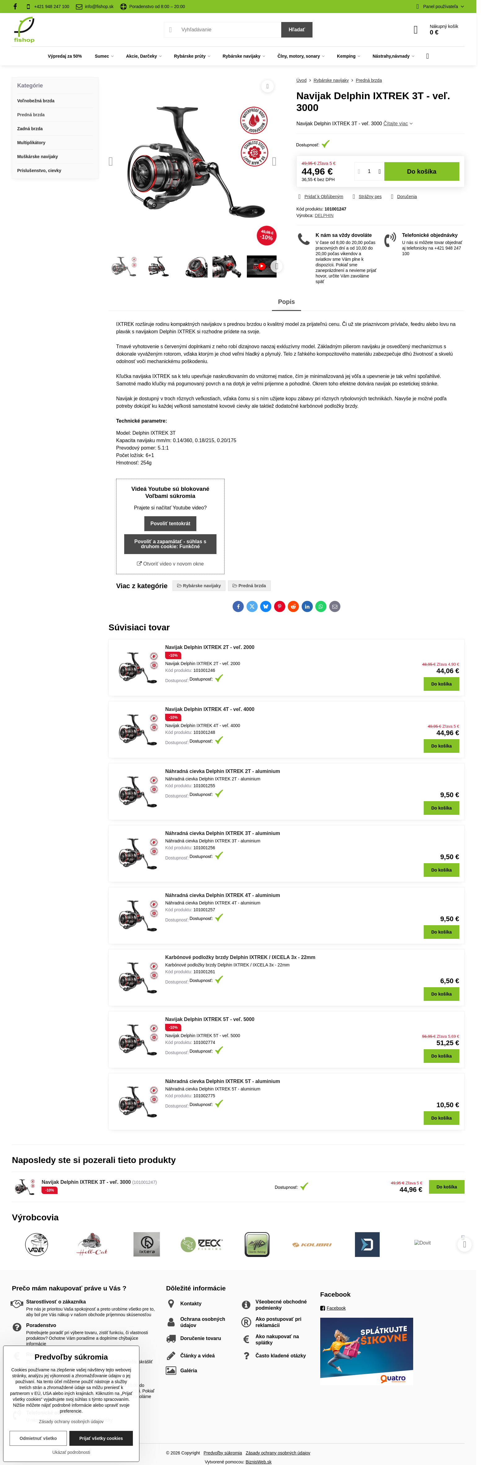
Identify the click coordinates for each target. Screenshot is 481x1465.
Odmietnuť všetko (38, 1438)
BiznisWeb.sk (259, 1461)
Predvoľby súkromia (222, 1452)
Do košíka (421, 171)
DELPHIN (324, 215)
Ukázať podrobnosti (71, 1452)
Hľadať (297, 29)
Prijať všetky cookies (101, 1438)
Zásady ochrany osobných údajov (278, 1452)
